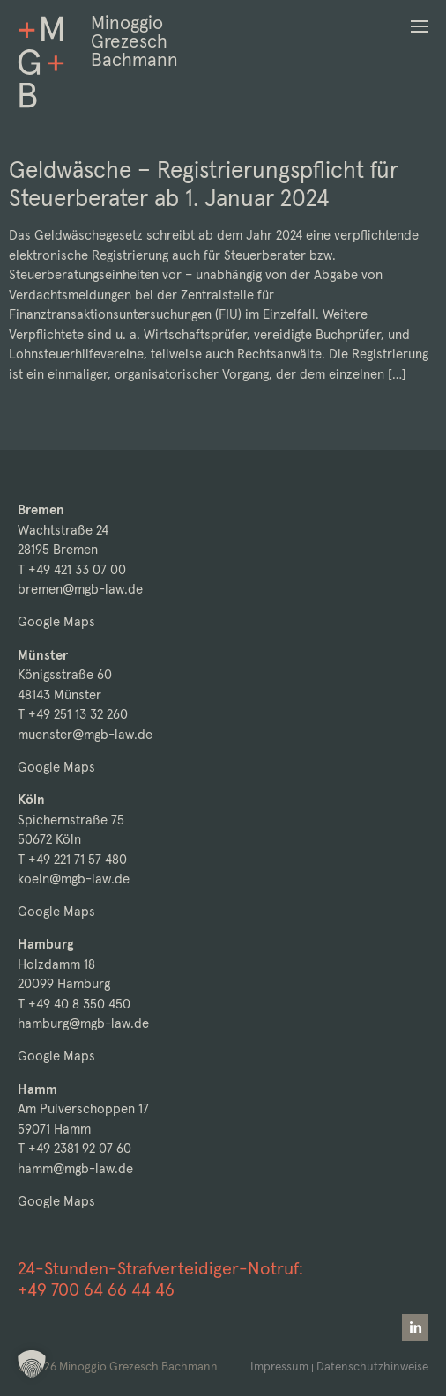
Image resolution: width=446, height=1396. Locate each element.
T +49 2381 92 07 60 (74, 1148)
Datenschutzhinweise (372, 1366)
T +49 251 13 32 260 (73, 713)
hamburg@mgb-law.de (83, 1023)
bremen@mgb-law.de (80, 588)
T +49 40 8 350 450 (74, 1003)
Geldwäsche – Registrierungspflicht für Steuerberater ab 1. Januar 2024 (203, 183)
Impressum (279, 1366)
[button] (419, 26)
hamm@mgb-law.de (75, 1168)
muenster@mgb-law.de (85, 734)
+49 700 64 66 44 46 (96, 1289)
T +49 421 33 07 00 (72, 569)
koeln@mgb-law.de (74, 878)
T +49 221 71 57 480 (72, 859)
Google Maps (56, 621)
